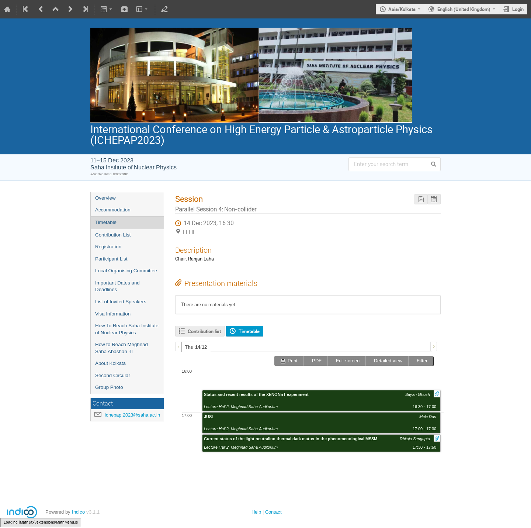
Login (518, 9)
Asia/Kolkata (402, 9)
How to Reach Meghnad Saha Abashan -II (121, 348)
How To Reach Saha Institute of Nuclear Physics (127, 329)
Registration (108, 246)
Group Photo (109, 387)
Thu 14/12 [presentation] (196, 347)
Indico (78, 512)
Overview (105, 198)
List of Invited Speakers (120, 301)
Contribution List (113, 235)
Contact (273, 512)
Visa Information (113, 314)
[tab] (195, 347)
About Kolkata (110, 363)
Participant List (111, 259)
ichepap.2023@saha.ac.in (132, 415)
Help (256, 512)
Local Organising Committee (126, 270)
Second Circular (112, 375)
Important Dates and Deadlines (117, 286)
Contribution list (204, 331)
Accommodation (113, 210)
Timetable (106, 222)
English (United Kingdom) (463, 9)
